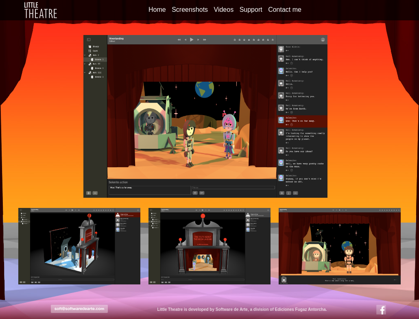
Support (251, 9)
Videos (224, 9)
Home (157, 9)
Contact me (284, 9)
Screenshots (190, 9)
